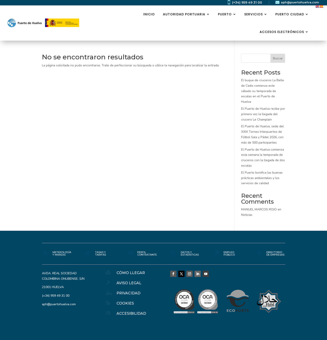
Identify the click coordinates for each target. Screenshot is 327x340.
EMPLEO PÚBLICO (229, 253)
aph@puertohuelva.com (300, 2)
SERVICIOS (253, 14)
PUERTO (225, 14)
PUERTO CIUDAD (289, 14)
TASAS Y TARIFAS (100, 253)
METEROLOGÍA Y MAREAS (62, 253)
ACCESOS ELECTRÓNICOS (282, 31)
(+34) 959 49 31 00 (247, 2)
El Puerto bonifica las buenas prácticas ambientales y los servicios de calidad (262, 178)
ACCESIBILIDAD (131, 313)
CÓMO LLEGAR (131, 273)
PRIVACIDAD (128, 293)
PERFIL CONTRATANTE (147, 253)
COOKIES (125, 303)
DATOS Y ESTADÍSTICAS (190, 253)
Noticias (246, 215)
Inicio (149, 14)
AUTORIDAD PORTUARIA (184, 14)
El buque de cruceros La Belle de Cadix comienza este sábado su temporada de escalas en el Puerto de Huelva (262, 91)
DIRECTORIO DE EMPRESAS (275, 253)
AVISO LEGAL (129, 283)
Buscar (278, 58)
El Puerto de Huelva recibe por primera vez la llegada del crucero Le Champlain (263, 114)
